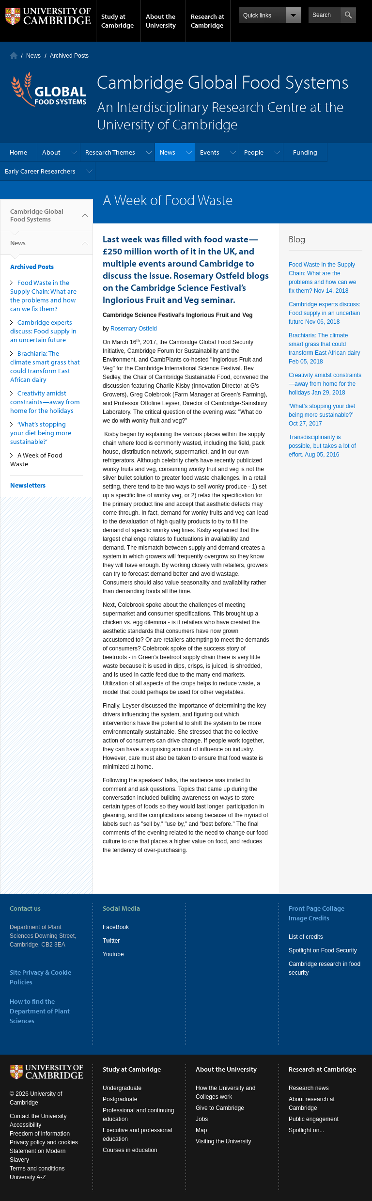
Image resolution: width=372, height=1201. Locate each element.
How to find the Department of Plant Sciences (40, 1011)
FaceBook (116, 927)
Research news (309, 1088)
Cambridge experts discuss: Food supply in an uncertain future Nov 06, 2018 (324, 313)
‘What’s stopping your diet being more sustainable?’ (40, 433)
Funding (305, 152)
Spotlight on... (306, 1130)
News (33, 55)
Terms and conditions (37, 1168)
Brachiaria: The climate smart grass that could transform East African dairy (45, 366)
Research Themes (110, 152)
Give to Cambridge (220, 1108)
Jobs (202, 1119)
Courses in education (130, 1150)
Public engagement (314, 1119)
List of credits (306, 936)
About (51, 152)
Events (209, 152)
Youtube (113, 954)
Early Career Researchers (40, 171)
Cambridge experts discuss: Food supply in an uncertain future (43, 331)
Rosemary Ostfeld (133, 328)
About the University (161, 21)
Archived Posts (69, 55)
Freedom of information (40, 1133)
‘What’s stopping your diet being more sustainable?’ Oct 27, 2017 (322, 415)
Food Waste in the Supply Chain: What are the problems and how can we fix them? (43, 295)
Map (201, 1130)
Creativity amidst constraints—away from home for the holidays (45, 402)
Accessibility (25, 1125)
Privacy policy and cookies (44, 1142)
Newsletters (28, 485)
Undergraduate (122, 1088)
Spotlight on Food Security (323, 950)
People (254, 152)
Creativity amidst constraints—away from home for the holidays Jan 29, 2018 (325, 384)
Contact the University (38, 1116)
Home (14, 55)
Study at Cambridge (117, 21)
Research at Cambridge (207, 21)
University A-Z (28, 1177)
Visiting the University (223, 1141)
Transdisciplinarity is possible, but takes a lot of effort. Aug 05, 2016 (322, 446)
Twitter (111, 940)
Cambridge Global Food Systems (36, 219)
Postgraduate (120, 1099)
